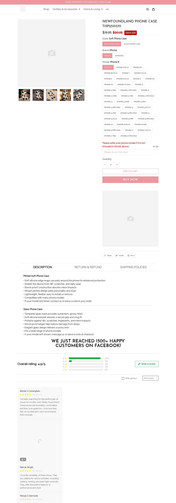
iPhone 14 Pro (110, 113)
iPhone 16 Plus (123, 124)
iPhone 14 (129, 107)
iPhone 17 (129, 130)
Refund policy (97, 462)
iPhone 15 (145, 113)
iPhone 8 (108, 79)
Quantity (107, 159)
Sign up (151, 460)
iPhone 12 (145, 90)
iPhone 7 (126, 73)
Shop (46, 9)
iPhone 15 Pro (127, 119)
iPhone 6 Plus (122, 67)
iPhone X (137, 79)
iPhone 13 (108, 102)
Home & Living (93, 9)
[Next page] (84, 95)
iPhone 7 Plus (140, 73)
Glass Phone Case (132, 44)
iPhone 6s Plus (111, 73)
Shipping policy (98, 457)
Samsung (119, 56)
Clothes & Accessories (66, 9)
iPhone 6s (137, 67)
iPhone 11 (139, 84)
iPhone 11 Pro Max (128, 90)
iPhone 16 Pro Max (112, 130)
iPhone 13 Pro (140, 102)
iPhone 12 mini (110, 96)
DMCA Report (117, 492)
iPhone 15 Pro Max (146, 119)
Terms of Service (99, 452)
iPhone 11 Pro (110, 90)
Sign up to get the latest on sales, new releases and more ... (142, 451)
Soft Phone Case (118, 38)
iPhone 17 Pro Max (129, 136)
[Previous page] (19, 95)
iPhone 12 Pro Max (146, 96)
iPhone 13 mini (123, 102)
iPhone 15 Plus (110, 119)
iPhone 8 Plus (122, 79)
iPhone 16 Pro (141, 124)
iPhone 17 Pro (110, 136)
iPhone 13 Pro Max (112, 107)
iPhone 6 (114, 62)
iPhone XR (149, 79)
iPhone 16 (108, 124)
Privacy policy (97, 447)
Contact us (59, 452)
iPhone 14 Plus (144, 107)
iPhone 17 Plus (144, 130)
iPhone (113, 50)
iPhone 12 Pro (127, 96)
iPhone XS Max (124, 84)
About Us (59, 447)
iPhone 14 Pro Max (129, 113)
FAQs (57, 457)
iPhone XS (108, 84)
